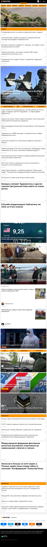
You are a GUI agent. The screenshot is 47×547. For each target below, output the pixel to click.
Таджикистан (4, 520)
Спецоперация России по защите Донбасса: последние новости (22, 92)
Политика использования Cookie (7, 532)
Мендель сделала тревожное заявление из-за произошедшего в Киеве (19, 98)
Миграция (43, 520)
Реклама (21, 531)
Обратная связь (39, 532)
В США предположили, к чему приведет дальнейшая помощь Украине (19, 101)
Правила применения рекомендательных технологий (24, 532)
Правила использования (14, 531)
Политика (24, 520)
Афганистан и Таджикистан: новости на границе (11, 8)
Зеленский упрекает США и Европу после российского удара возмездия (19, 96)
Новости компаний (27, 531)
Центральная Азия (12, 520)
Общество (37, 520)
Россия (19, 520)
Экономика (31, 520)
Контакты (7, 531)
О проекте (3, 531)
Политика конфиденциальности (37, 531)
